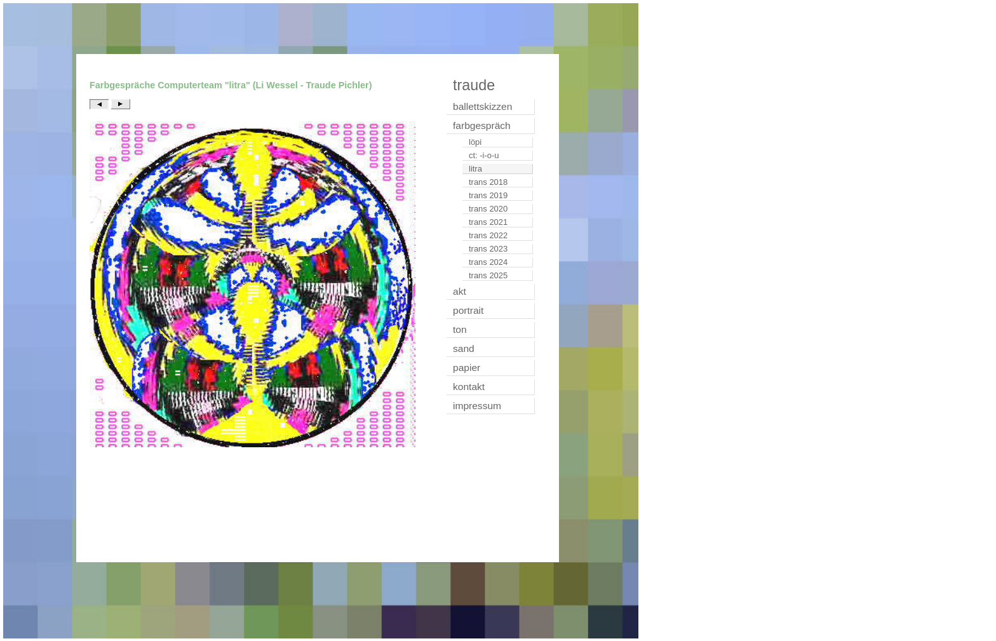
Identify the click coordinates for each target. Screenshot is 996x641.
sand (463, 348)
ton (460, 329)
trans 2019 (488, 195)
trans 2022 (488, 235)
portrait (468, 310)
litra (475, 168)
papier (466, 367)
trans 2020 (488, 208)
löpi (475, 142)
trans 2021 (488, 222)
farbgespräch (482, 125)
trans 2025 (488, 275)
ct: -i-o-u (484, 155)
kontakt (469, 386)
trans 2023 (488, 248)
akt (459, 291)
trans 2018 (488, 182)
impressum (477, 405)
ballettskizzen (482, 106)
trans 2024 (488, 262)
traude (474, 85)
